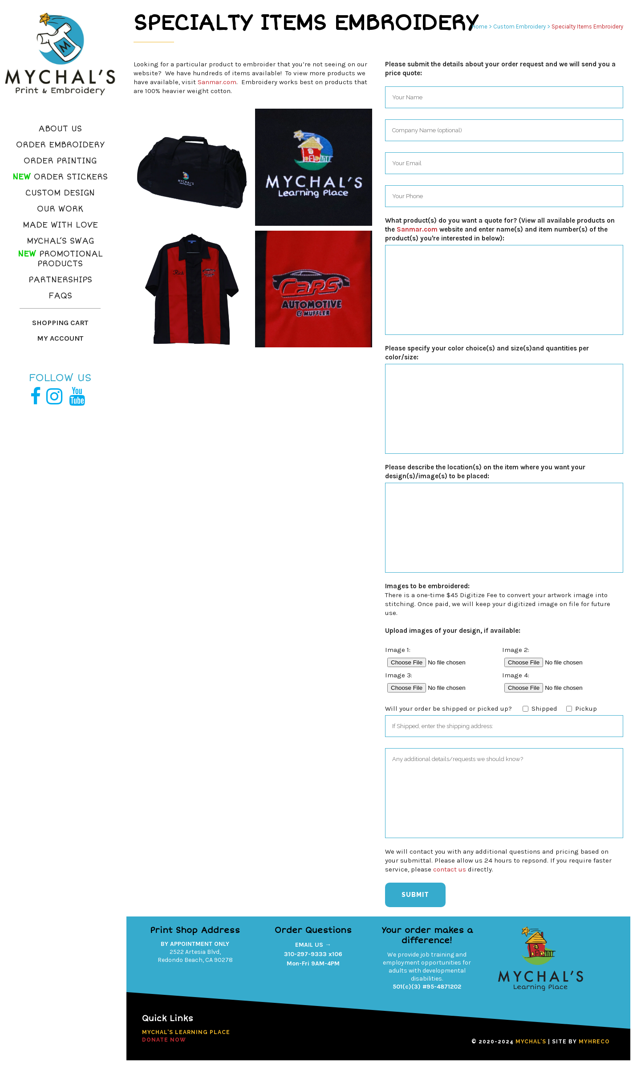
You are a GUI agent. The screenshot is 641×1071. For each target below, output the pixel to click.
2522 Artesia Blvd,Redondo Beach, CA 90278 (195, 956)
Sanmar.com (217, 82)
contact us (449, 869)
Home (479, 26)
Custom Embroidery (519, 26)
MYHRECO (594, 1041)
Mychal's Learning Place (186, 1032)
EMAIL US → (313, 945)
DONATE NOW (164, 1040)
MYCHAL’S (530, 1041)
